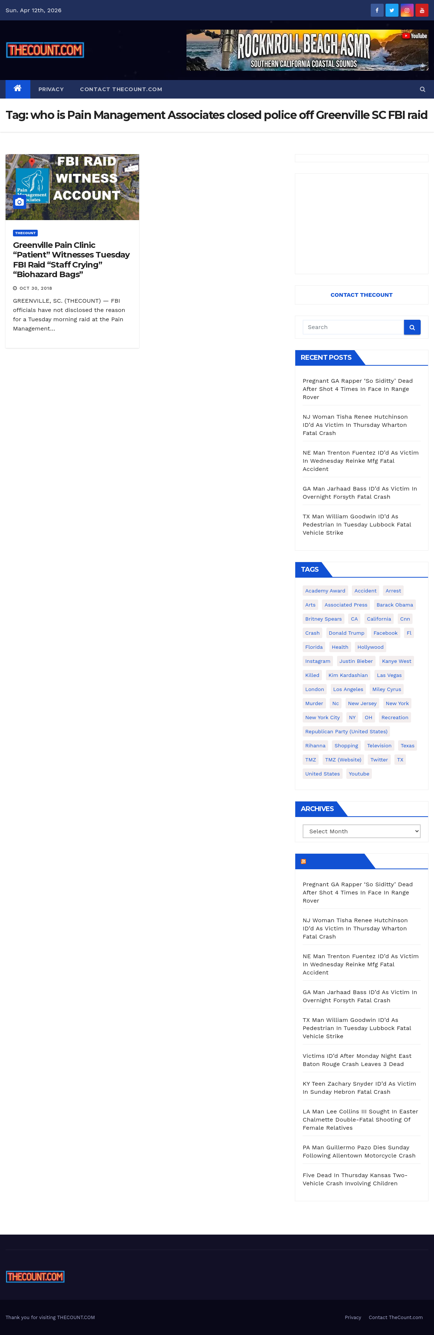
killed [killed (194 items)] (312, 675)
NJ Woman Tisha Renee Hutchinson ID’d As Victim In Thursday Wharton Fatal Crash (355, 424)
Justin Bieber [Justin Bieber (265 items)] (356, 661)
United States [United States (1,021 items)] (322, 774)
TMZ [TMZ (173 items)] (310, 760)
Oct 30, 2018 (36, 288)
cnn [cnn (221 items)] (405, 619)
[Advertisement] (362, 223)
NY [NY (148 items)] (352, 717)
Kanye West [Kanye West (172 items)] (396, 661)
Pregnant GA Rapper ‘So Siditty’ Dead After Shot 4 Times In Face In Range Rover (358, 389)
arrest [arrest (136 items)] (393, 591)
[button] (422, 89)
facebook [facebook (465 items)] (386, 633)
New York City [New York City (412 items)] (322, 717)
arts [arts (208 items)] (310, 605)
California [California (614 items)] (379, 619)
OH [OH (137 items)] (369, 717)
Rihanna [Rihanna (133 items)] (315, 745)
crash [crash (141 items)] (312, 633)
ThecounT (25, 233)
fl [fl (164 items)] (409, 633)
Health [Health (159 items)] (340, 647)
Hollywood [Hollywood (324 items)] (370, 647)
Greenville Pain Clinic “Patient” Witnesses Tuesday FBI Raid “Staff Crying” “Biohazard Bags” (71, 259)
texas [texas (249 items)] (407, 745)
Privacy (51, 89)
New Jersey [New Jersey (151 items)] (362, 703)
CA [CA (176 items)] (354, 619)
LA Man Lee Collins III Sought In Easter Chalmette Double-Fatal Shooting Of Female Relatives (360, 1119)
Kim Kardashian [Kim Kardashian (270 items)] (348, 675)
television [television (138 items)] (379, 745)
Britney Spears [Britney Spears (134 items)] (323, 619)
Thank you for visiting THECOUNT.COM (50, 1317)
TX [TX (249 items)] (400, 760)
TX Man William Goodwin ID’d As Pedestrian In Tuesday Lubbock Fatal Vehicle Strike (357, 524)
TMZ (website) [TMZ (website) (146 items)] (343, 760)
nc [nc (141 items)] (335, 703)
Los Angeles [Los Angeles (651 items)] (348, 689)
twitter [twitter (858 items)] (379, 760)
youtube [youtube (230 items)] (359, 774)
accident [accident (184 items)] (365, 591)
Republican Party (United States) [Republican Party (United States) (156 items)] (346, 731)
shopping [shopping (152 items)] (346, 745)
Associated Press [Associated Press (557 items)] (345, 605)
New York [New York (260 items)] (397, 703)
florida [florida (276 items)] (314, 647)
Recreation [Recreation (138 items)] (394, 717)
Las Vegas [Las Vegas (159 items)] (389, 675)
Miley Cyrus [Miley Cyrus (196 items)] (386, 689)
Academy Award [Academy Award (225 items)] (325, 591)
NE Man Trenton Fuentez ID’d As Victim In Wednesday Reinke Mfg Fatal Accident (361, 460)
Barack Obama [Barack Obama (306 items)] (395, 605)
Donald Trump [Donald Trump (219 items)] (347, 633)
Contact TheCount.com (121, 89)
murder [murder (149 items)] (314, 703)
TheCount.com (334, 861)
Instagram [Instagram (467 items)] (317, 661)
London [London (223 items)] (314, 689)
